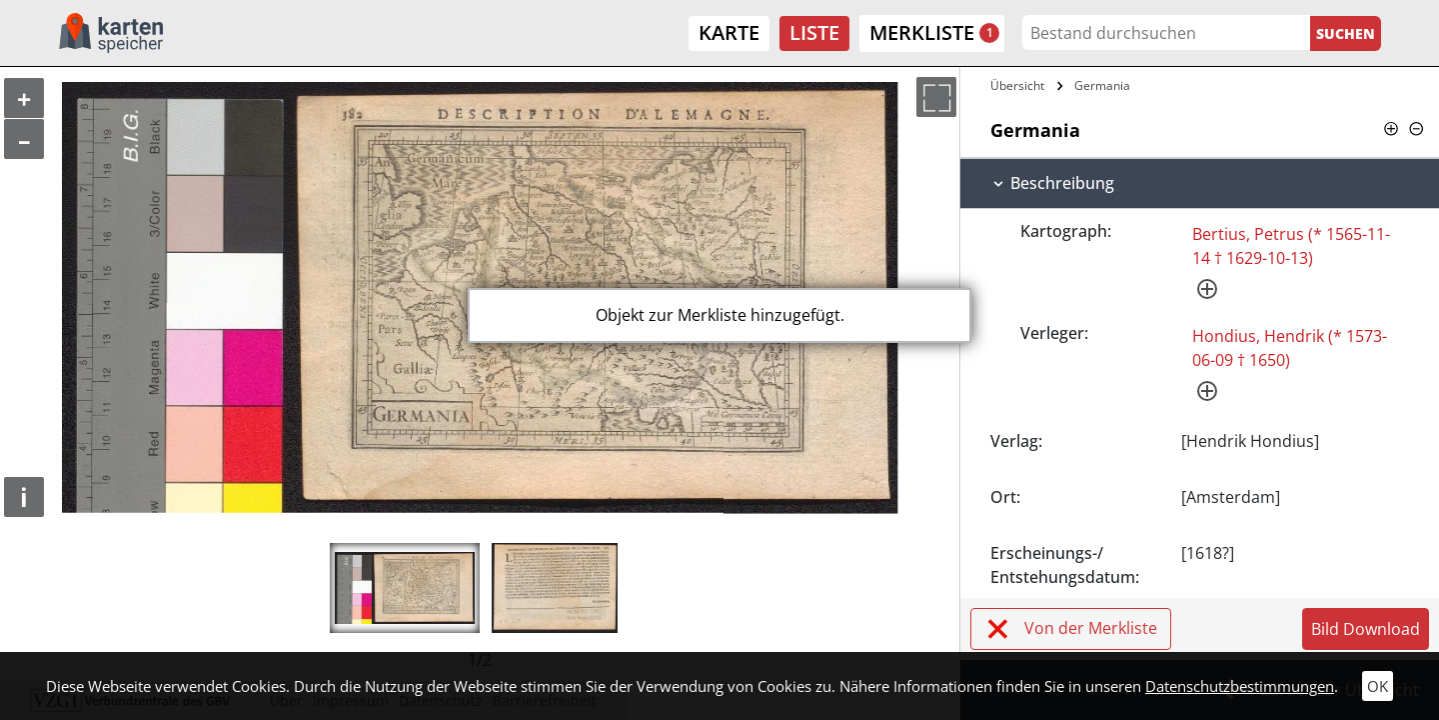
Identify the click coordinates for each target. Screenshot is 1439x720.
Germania (1102, 85)
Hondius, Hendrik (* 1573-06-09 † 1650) (1289, 348)
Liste (814, 32)
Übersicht (1017, 85)
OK (1377, 686)
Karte (729, 32)
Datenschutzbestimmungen (1239, 686)
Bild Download (1365, 629)
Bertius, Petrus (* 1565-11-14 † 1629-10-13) (1291, 246)
